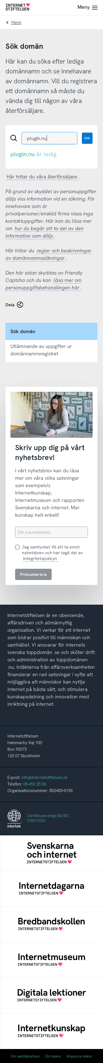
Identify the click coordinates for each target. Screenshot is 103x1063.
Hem (16, 22)
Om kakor (53, 1056)
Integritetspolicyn (40, 558)
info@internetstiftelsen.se (44, 777)
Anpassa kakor (79, 1056)
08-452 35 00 (34, 784)
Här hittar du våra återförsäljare (42, 176)
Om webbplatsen (25, 1056)
